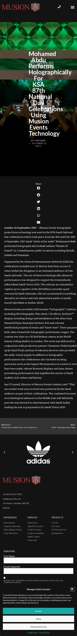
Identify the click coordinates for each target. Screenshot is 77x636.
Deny (38, 619)
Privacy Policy (44, 633)
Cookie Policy (32, 633)
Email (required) (12, 567)
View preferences (38, 626)
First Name (9, 556)
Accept (38, 611)
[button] (72, 589)
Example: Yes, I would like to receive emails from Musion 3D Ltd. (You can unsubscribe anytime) (33, 581)
